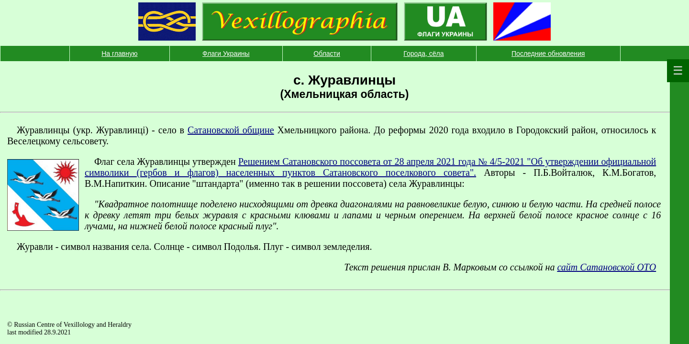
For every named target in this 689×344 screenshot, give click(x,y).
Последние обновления (548, 53)
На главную (119, 53)
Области (326, 53)
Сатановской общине (231, 130)
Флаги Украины (226, 53)
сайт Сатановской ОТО (606, 267)
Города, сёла (423, 53)
